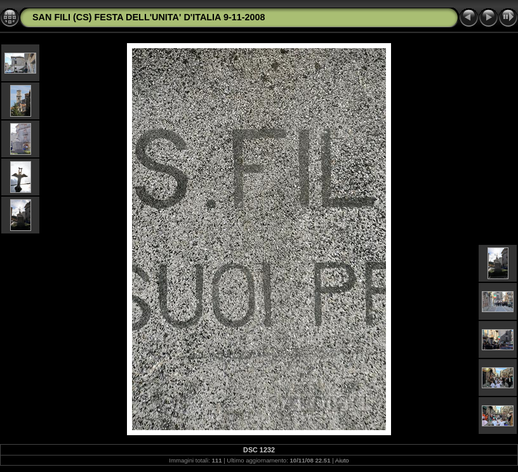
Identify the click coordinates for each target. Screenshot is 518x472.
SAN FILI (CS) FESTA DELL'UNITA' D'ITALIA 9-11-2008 (148, 17)
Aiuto (342, 460)
